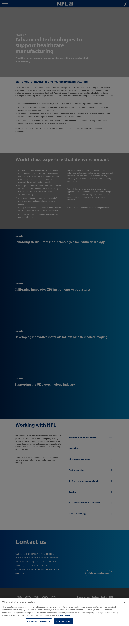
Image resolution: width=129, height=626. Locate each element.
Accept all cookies (63, 623)
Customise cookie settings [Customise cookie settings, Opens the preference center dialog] (38, 623)
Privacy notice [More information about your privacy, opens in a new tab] (64, 617)
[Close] (124, 604)
